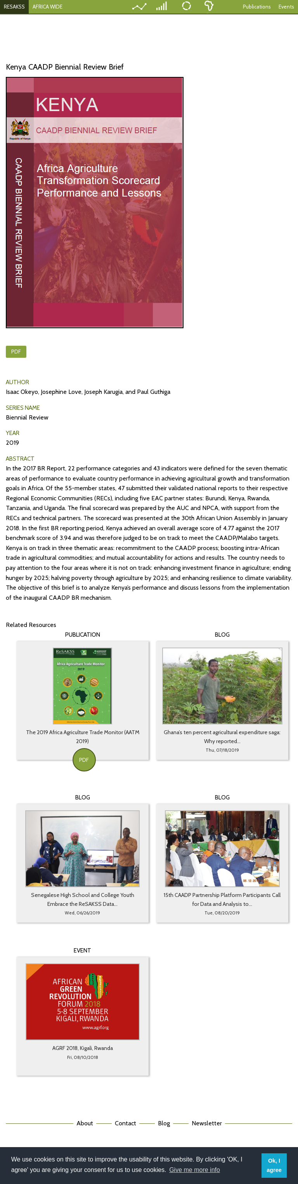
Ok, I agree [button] (274, 1165)
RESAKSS (14, 6)
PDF (16, 351)
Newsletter (207, 1123)
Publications (257, 6)
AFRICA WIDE (47, 6)
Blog (164, 1123)
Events (286, 6)
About (84, 1123)
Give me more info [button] (194, 1170)
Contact (125, 1123)
